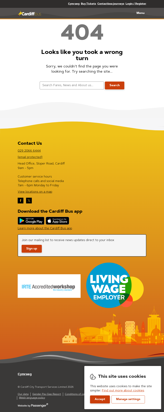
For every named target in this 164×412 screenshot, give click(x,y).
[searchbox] (72, 86)
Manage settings (128, 399)
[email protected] (30, 157)
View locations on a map (35, 191)
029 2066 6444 (29, 150)
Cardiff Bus (29, 13)
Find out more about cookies (123, 390)
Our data (23, 394)
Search (115, 85)
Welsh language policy (32, 398)
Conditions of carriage (78, 394)
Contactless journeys (110, 4)
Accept (100, 399)
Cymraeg (73, 4)
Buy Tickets (88, 4)
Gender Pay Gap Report (46, 394)
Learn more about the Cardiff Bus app (45, 228)
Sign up (31, 248)
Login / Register (136, 4)
